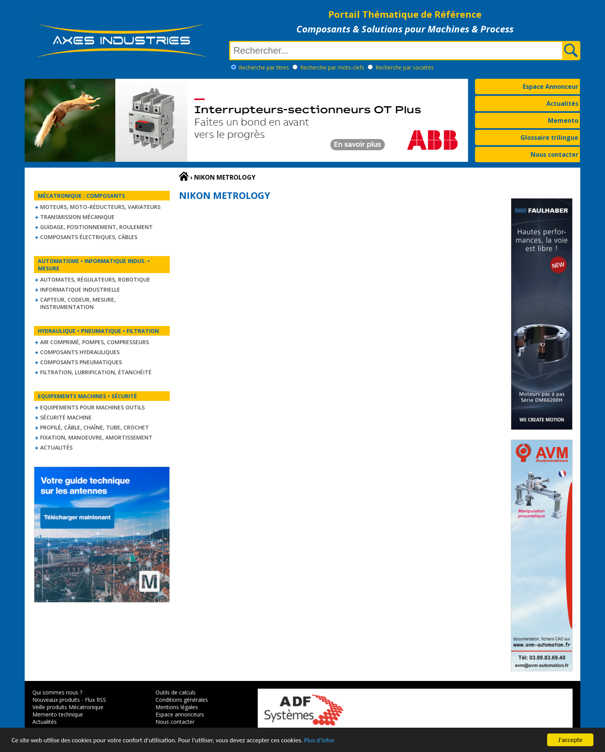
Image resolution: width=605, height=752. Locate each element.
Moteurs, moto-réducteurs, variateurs (100, 206)
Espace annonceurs (179, 714)
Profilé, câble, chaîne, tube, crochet (94, 427)
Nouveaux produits (56, 699)
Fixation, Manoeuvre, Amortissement (96, 437)
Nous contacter (554, 154)
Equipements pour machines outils (92, 407)
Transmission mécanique (77, 217)
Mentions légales (176, 707)
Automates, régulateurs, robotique (95, 279)
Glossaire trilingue (549, 137)
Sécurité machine (66, 417)
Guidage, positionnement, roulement (96, 227)
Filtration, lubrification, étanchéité (96, 372)
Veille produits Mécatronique (67, 707)
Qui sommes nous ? (57, 692)
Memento (563, 120)
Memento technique (57, 714)
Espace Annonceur (550, 86)
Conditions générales (181, 699)
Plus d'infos (319, 740)
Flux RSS (95, 699)
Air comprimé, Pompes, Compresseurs (94, 342)
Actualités (562, 103)
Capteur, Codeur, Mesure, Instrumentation (78, 303)
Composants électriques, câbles (88, 237)
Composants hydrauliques (80, 352)
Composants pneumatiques (81, 362)
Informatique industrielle (80, 289)
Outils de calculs (175, 692)
